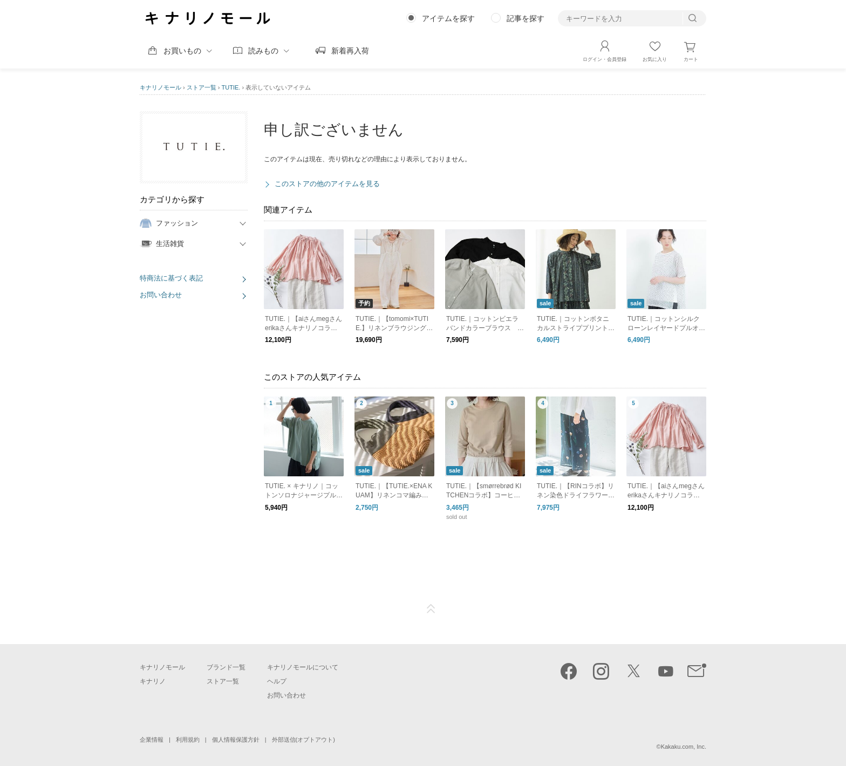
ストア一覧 (201, 87)
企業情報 (151, 739)
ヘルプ (276, 681)
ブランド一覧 (226, 667)
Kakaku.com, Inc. (683, 746)
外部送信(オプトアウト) (303, 739)
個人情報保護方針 (236, 739)
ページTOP (431, 609)
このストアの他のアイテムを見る (327, 184)
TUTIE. (231, 87)
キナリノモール (160, 87)
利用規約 (188, 739)
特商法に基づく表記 (171, 278)
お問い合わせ (161, 295)
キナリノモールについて (302, 667)
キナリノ (153, 681)
